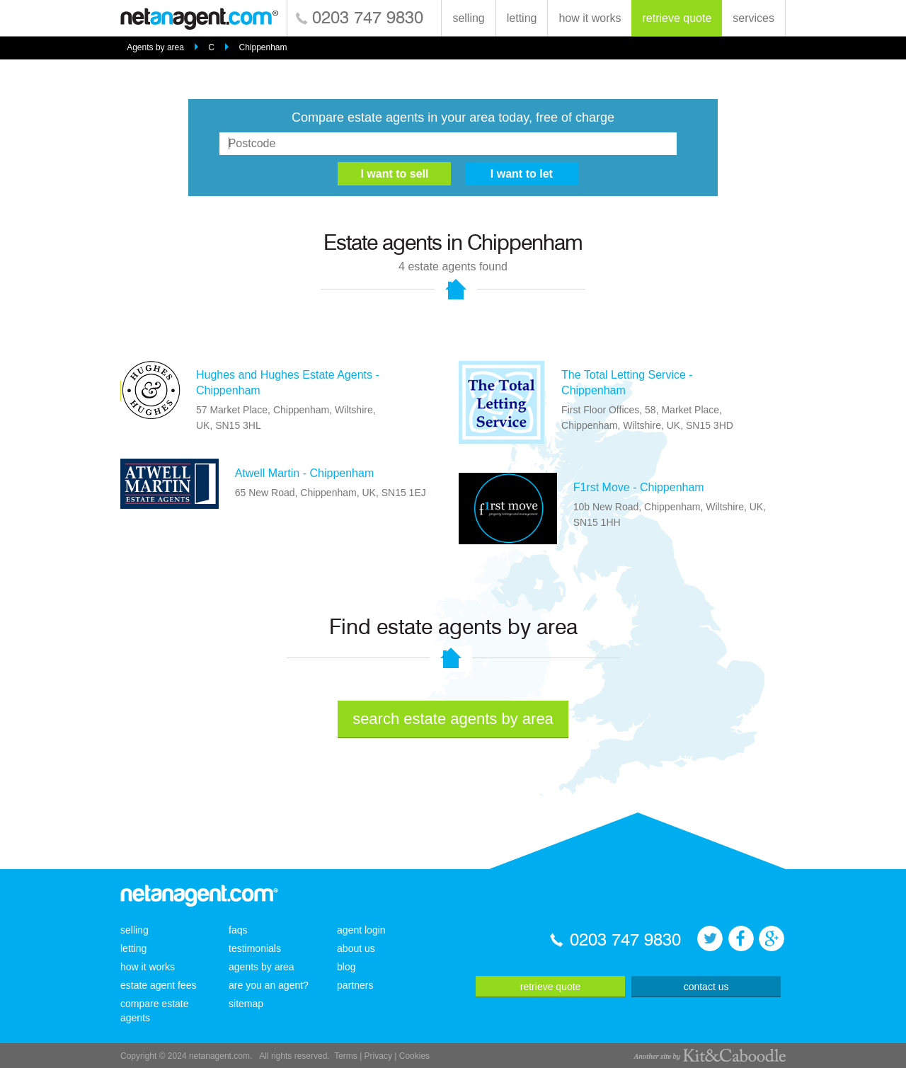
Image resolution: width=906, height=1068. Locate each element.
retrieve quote (676, 18)
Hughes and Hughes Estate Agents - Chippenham (287, 382)
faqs (238, 930)
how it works (589, 18)
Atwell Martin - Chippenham (304, 473)
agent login (361, 930)
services (753, 18)
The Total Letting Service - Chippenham (627, 382)
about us (356, 948)
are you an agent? (269, 985)
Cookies (414, 1056)
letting (522, 18)
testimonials (255, 948)
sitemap (246, 1003)
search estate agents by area (453, 719)
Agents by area (155, 47)
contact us (706, 986)
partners (355, 985)
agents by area (261, 966)
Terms (345, 1056)
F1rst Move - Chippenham (638, 487)
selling (468, 18)
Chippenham (263, 47)
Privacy (378, 1056)
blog (346, 966)
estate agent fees (158, 985)
